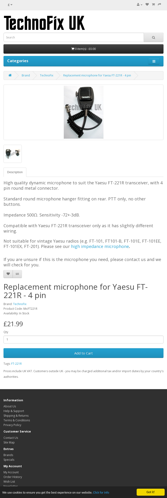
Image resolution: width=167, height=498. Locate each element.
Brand (26, 75)
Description (15, 172)
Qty (6, 332)
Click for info (101, 493)
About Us (10, 406)
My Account (11, 472)
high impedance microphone (100, 246)
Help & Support (14, 411)
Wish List (9, 482)
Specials (9, 460)
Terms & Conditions (17, 420)
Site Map (9, 442)
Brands (8, 455)
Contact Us (11, 438)
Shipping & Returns (16, 416)
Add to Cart (83, 353)
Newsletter (11, 486)
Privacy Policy (12, 425)
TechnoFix (46, 75)
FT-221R (16, 364)
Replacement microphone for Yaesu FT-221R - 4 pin (97, 75)
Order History (13, 477)
